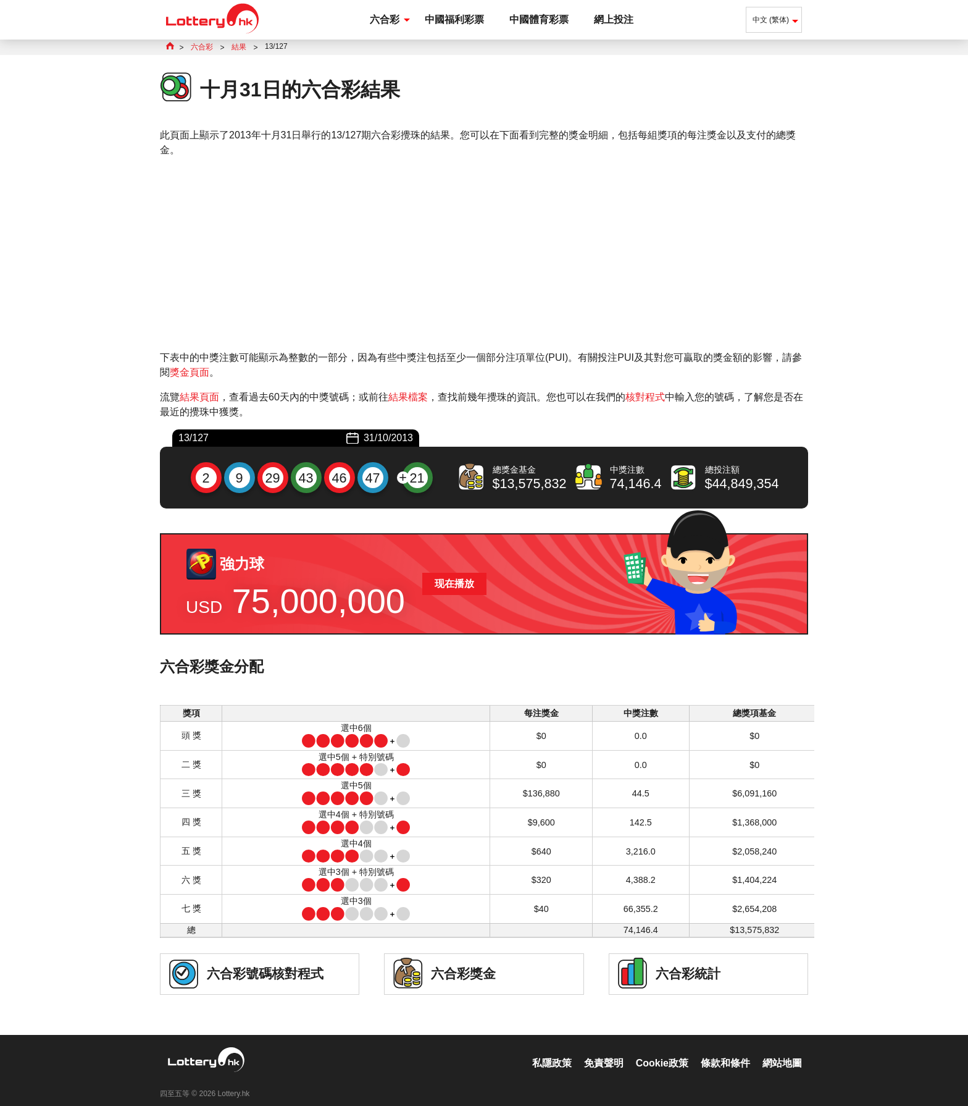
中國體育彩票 (539, 19)
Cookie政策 (662, 1050)
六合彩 (384, 19)
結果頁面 (199, 397)
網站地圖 (782, 1050)
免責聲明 (604, 1050)
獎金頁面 (189, 372)
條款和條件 (725, 1050)
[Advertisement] (484, 253)
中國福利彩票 (454, 19)
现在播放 (454, 583)
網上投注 (613, 19)
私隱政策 (552, 1050)
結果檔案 (408, 397)
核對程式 (645, 397)
